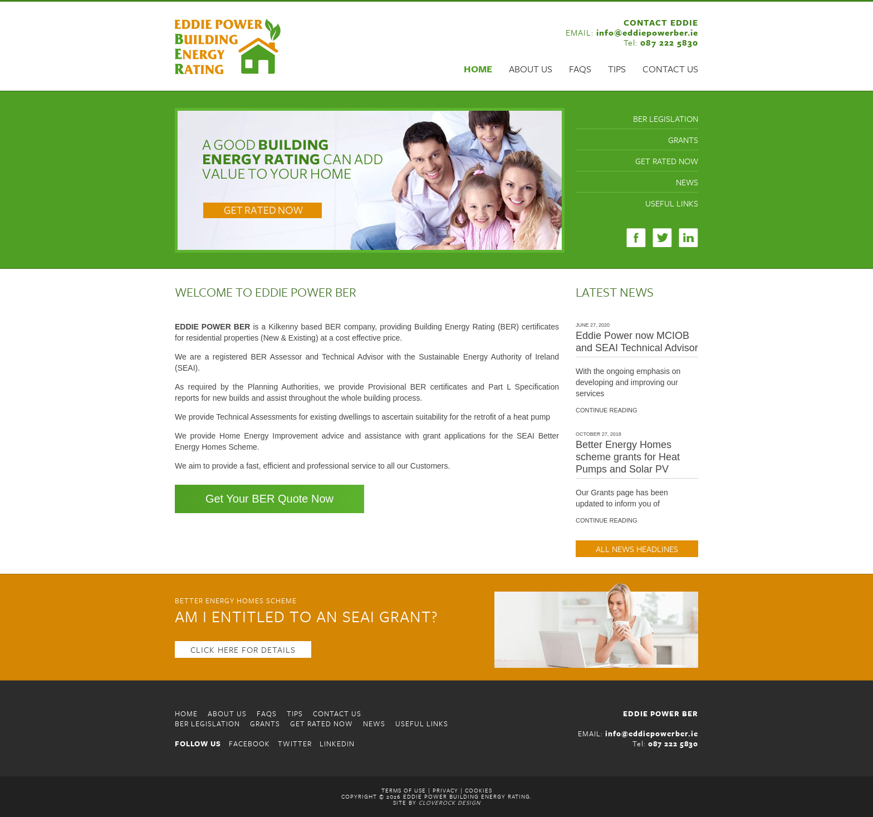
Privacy (445, 790)
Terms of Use (403, 790)
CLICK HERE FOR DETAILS (243, 649)
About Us (530, 69)
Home (478, 69)
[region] (370, 180)
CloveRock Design (449, 802)
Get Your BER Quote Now (269, 499)
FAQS (580, 69)
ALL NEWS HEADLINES (637, 549)
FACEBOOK (249, 743)
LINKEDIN (337, 743)
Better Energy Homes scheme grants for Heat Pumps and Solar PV (628, 457)
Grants (683, 140)
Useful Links (671, 203)
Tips (617, 69)
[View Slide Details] (370, 180)
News (687, 182)
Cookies (478, 790)
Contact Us (670, 69)
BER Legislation (665, 118)
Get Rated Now (666, 161)
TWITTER (295, 743)
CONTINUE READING (606, 410)
